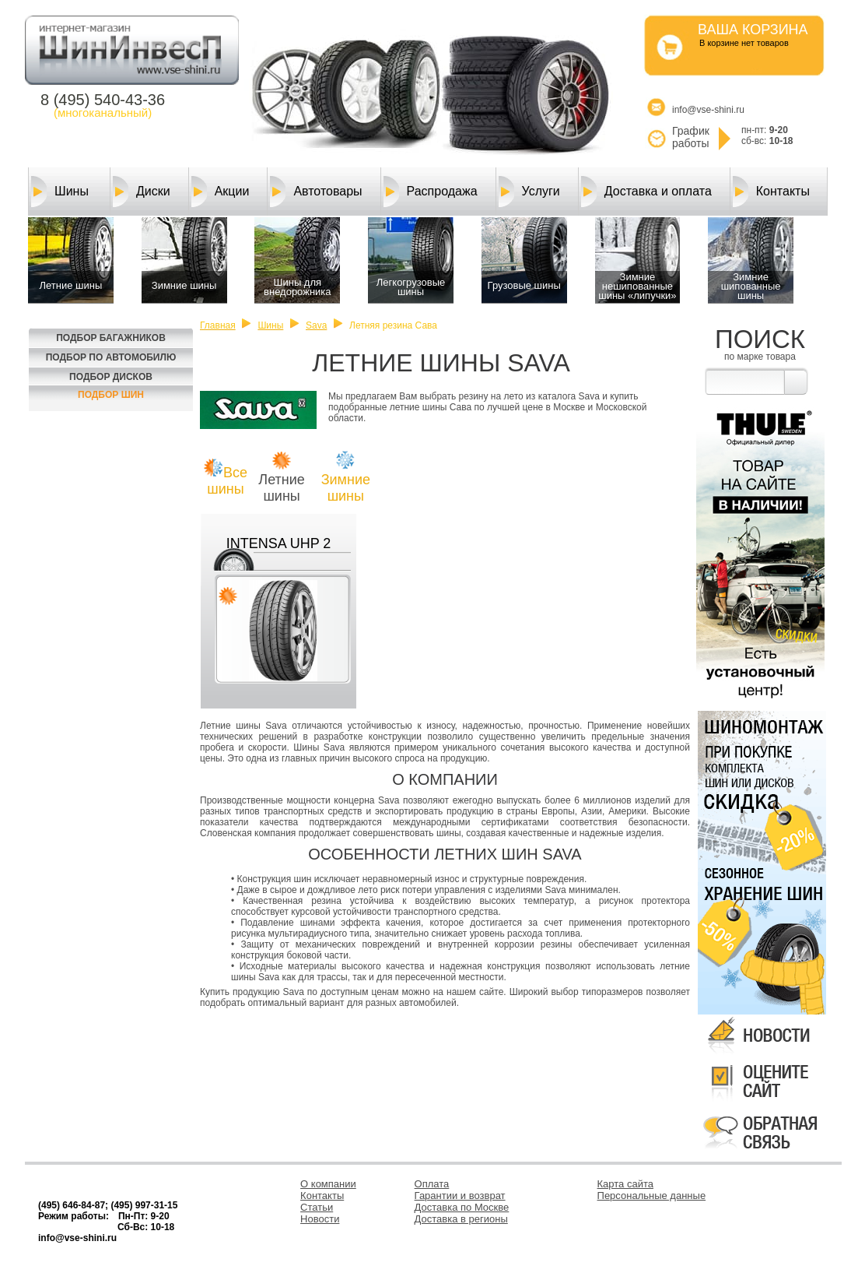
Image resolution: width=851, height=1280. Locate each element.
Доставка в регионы (461, 1219)
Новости (319, 1219)
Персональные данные (651, 1195)
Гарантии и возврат (460, 1195)
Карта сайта (625, 1184)
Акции (220, 191)
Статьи (316, 1207)
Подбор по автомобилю (111, 357)
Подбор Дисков (110, 376)
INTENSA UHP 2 (278, 543)
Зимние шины (345, 488)
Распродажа (430, 191)
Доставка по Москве (462, 1207)
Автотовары (316, 191)
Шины (60, 191)
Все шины (227, 481)
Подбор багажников (111, 337)
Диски (141, 191)
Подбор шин (111, 394)
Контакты (771, 191)
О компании (328, 1184)
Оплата (432, 1184)
